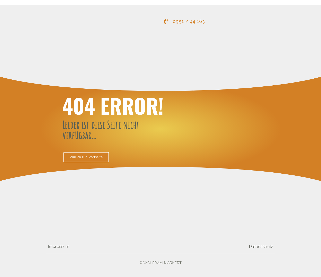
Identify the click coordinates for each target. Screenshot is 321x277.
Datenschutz (261, 246)
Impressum (58, 246)
